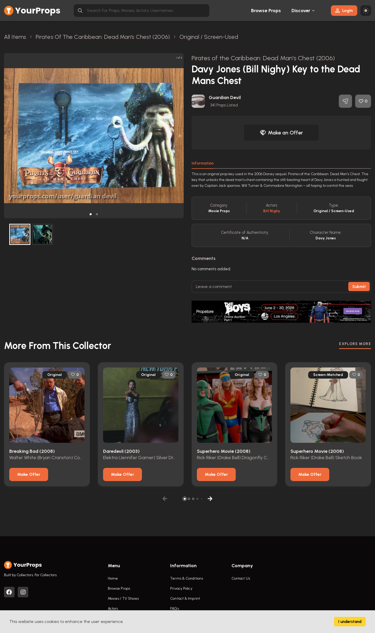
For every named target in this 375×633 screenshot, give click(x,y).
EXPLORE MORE (355, 344)
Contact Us (241, 578)
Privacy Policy (181, 588)
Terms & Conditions (186, 578)
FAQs (174, 608)
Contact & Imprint (185, 598)
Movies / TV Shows (123, 598)
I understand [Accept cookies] (350, 621)
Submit (359, 286)
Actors (113, 608)
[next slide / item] (180, 135)
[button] (91, 214)
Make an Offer (281, 132)
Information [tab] (203, 163)
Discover (301, 10)
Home (113, 578)
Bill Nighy (271, 211)
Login (344, 10)
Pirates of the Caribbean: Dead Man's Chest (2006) (263, 58)
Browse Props (266, 10)
